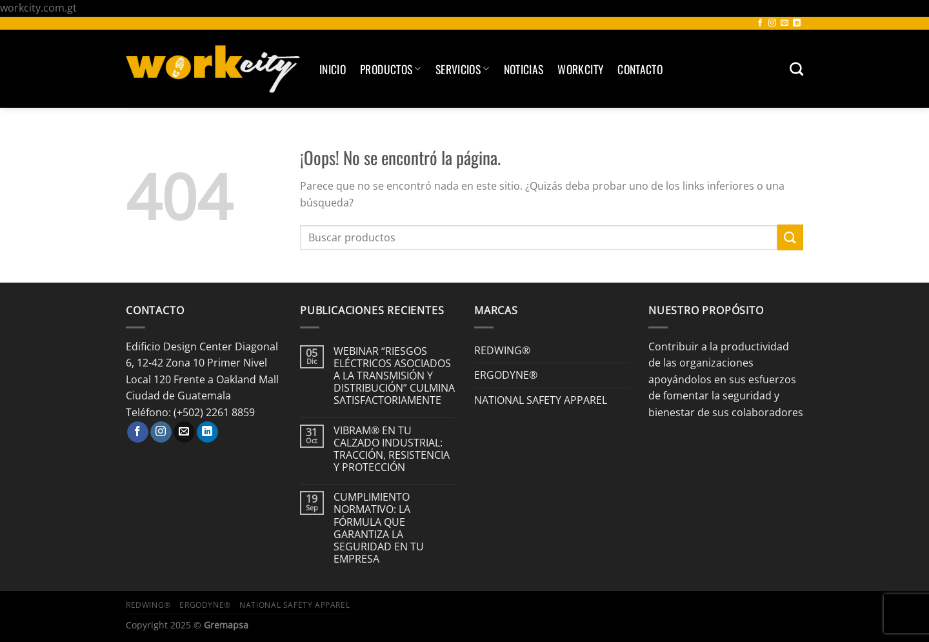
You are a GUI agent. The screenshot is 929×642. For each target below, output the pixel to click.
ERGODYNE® (505, 375)
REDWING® (502, 350)
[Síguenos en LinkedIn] (797, 23)
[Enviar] (790, 237)
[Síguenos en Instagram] (772, 23)
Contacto (640, 69)
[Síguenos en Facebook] (760, 23)
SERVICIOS (462, 69)
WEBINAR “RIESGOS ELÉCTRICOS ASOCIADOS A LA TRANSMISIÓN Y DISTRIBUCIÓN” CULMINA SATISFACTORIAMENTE (394, 376)
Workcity (580, 69)
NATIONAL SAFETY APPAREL (540, 400)
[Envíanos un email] (784, 23)
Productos (390, 69)
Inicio (332, 69)
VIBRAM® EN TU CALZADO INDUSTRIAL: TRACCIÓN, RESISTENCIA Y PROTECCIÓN (392, 449)
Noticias (524, 69)
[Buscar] (796, 68)
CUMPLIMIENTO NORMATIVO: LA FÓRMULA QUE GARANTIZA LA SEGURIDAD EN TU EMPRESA (379, 528)
